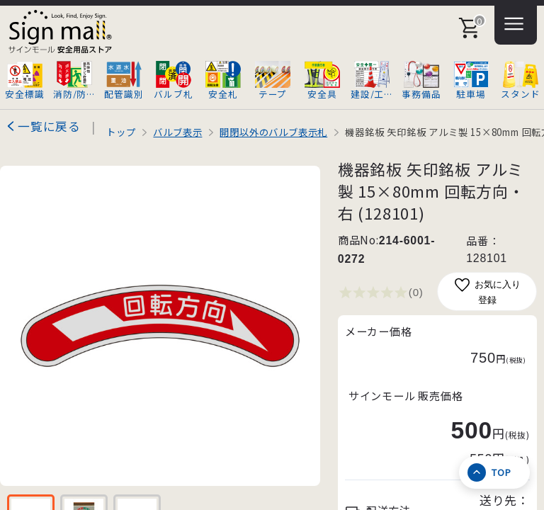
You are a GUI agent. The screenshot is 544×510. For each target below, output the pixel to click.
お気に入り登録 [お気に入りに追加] (487, 290)
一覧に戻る (49, 126)
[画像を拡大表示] (160, 326)
